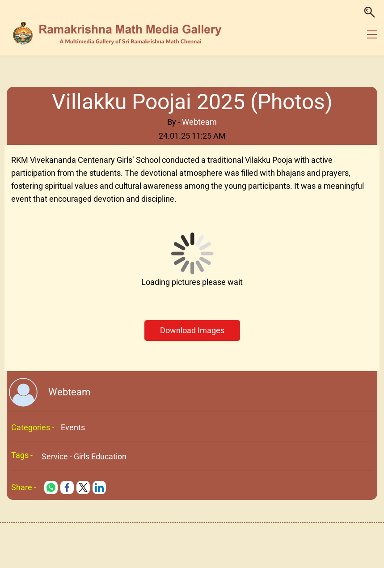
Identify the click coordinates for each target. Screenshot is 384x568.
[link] (51, 487)
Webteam (199, 122)
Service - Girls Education (84, 456)
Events (73, 427)
